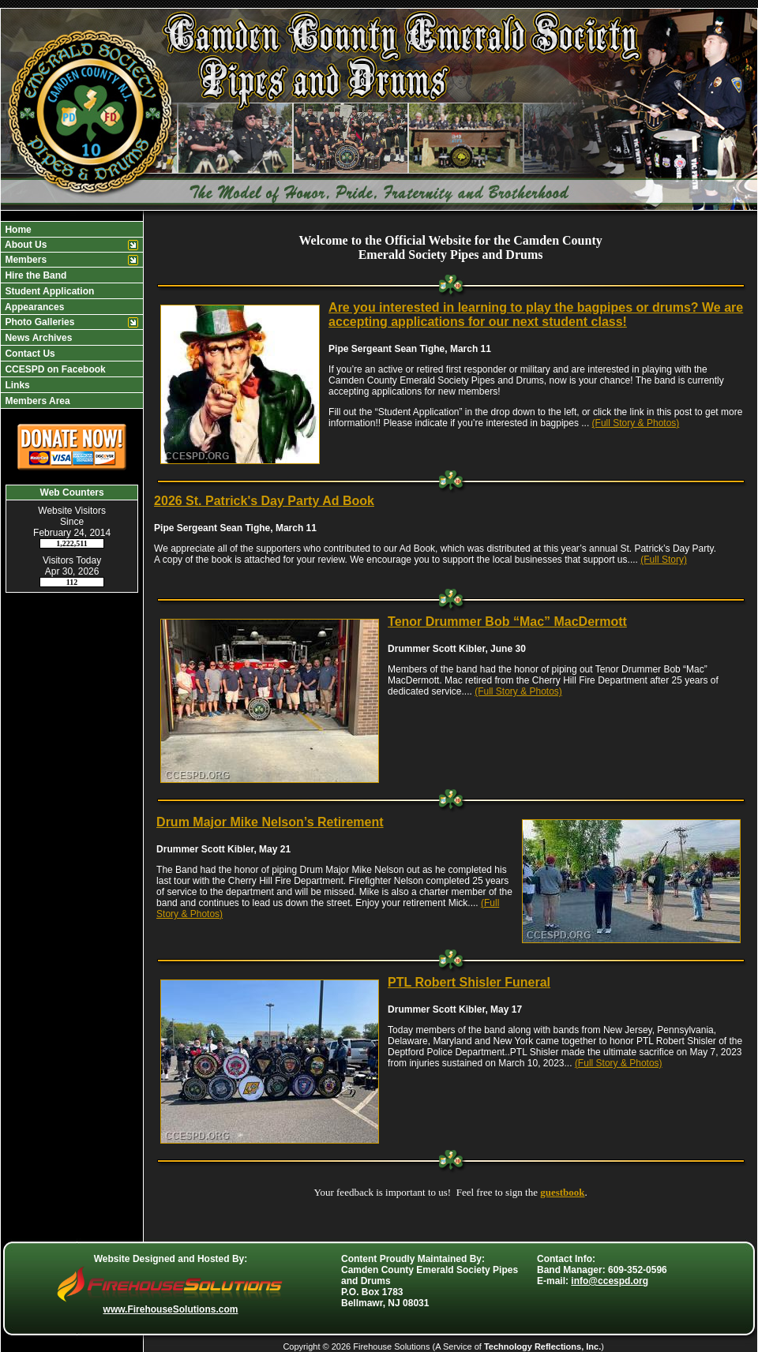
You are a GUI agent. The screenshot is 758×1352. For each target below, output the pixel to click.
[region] (72, 315)
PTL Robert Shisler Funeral (469, 982)
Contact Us (28, 353)
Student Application (48, 291)
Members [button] (24, 259)
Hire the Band (34, 275)
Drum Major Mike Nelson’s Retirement (269, 822)
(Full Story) (663, 559)
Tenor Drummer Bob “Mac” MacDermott (507, 621)
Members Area (36, 400)
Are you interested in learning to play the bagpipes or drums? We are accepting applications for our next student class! (535, 314)
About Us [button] (24, 244)
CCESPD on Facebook (54, 369)
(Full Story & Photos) (636, 423)
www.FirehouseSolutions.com (170, 1309)
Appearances (33, 307)
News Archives (37, 337)
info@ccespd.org (609, 1280)
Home (17, 229)
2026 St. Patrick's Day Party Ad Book (264, 500)
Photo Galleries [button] (38, 322)
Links (16, 385)
